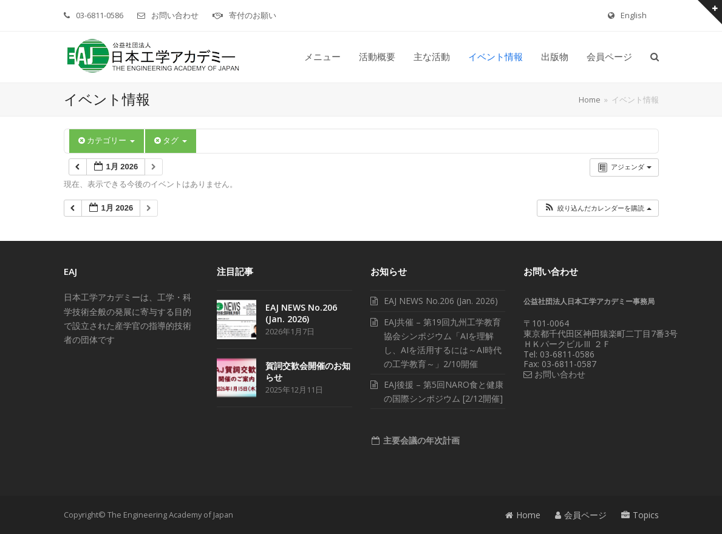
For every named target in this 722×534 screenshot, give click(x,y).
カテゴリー (106, 140)
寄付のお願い (252, 15)
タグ (170, 140)
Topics (640, 515)
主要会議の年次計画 (420, 440)
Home (522, 515)
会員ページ (581, 515)
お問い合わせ (175, 15)
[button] (654, 57)
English (634, 15)
